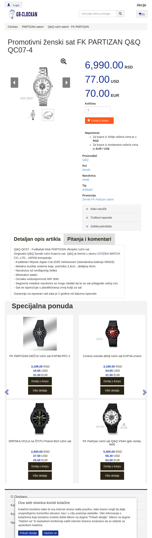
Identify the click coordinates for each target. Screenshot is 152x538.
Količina (90, 103)
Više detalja (40, 390)
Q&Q (85, 159)
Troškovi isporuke (98, 217)
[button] (13, 4)
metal (85, 179)
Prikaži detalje (28, 533)
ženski (86, 169)
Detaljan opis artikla (37, 239)
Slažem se (50, 533)
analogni (87, 189)
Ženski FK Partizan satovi (98, 199)
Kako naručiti (95, 208)
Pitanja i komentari (89, 239)
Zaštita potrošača (98, 226)
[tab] (111, 208)
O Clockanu (19, 496)
